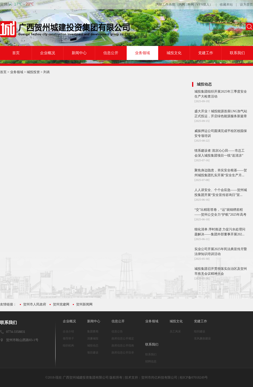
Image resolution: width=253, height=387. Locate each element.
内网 (182, 4)
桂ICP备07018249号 (194, 377)
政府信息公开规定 (123, 338)
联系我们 (237, 53)
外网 (190, 4)
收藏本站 (226, 4)
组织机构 (68, 345)
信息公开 (110, 53)
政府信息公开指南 (123, 345)
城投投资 (33, 72)
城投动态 (92, 345)
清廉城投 (92, 338)
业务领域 (142, 53)
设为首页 (246, 4)
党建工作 (205, 53)
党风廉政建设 (202, 338)
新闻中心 (79, 53)
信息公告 (117, 331)
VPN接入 (202, 4)
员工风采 (175, 331)
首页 (16, 53)
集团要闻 (92, 331)
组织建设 (199, 331)
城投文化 (174, 53)
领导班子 (68, 338)
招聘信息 (150, 361)
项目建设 (92, 352)
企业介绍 (68, 331)
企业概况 (47, 53)
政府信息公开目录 (123, 352)
